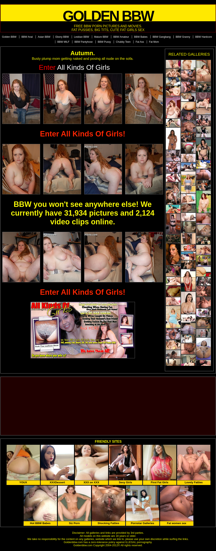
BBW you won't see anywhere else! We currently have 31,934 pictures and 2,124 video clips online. (82, 213)
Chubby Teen (123, 41)
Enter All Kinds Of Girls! (82, 134)
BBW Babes (141, 36)
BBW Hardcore (203, 36)
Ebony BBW (62, 36)
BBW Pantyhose (83, 41)
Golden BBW (9, 36)
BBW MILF (63, 41)
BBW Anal (27, 36)
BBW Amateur (121, 36)
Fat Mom (154, 41)
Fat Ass (140, 41)
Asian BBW (44, 36)
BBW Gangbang (162, 36)
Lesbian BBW (81, 36)
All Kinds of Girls (74, 67)
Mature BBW (101, 36)
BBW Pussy (104, 41)
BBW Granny (183, 36)
